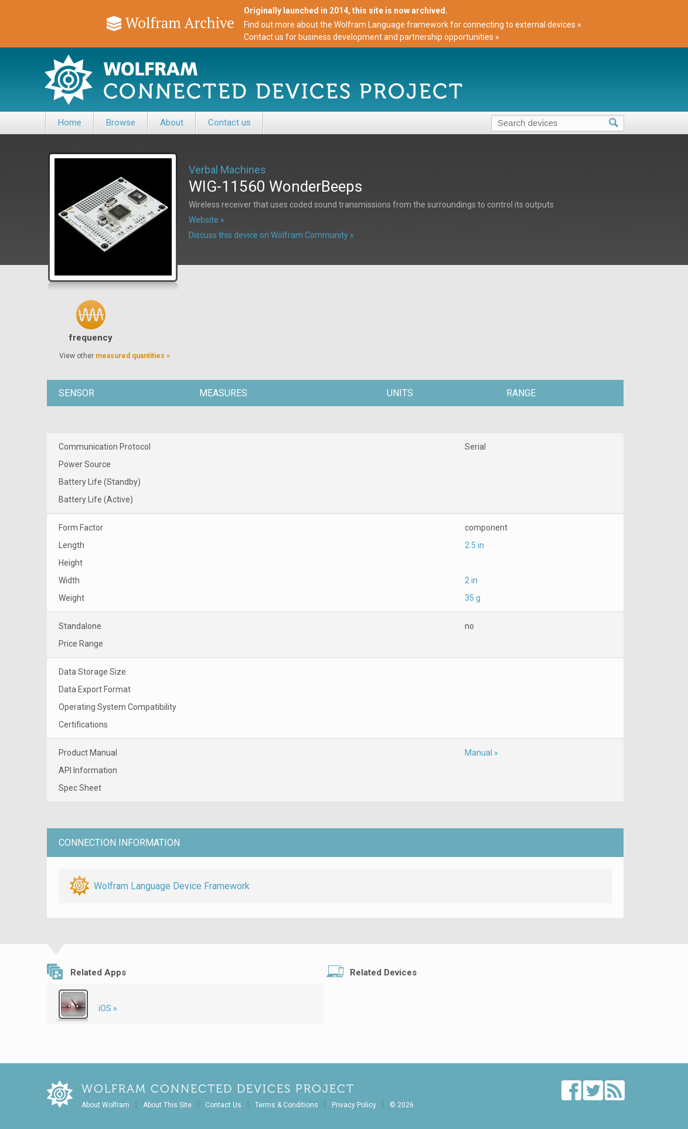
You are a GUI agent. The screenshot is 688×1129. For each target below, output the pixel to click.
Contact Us (223, 1105)
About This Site (167, 1105)
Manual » (481, 752)
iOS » (107, 1008)
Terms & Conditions (286, 1105)
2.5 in (474, 545)
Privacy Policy (354, 1105)
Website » (206, 220)
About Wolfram (105, 1105)
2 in (471, 580)
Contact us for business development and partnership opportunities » (371, 37)
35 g (473, 598)
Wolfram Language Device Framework (172, 886)
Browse (120, 122)
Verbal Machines (227, 170)
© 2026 (402, 1105)
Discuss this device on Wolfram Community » (271, 235)
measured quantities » (133, 356)
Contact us (229, 122)
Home (69, 122)
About (171, 122)
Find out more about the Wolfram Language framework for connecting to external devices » (412, 24)
